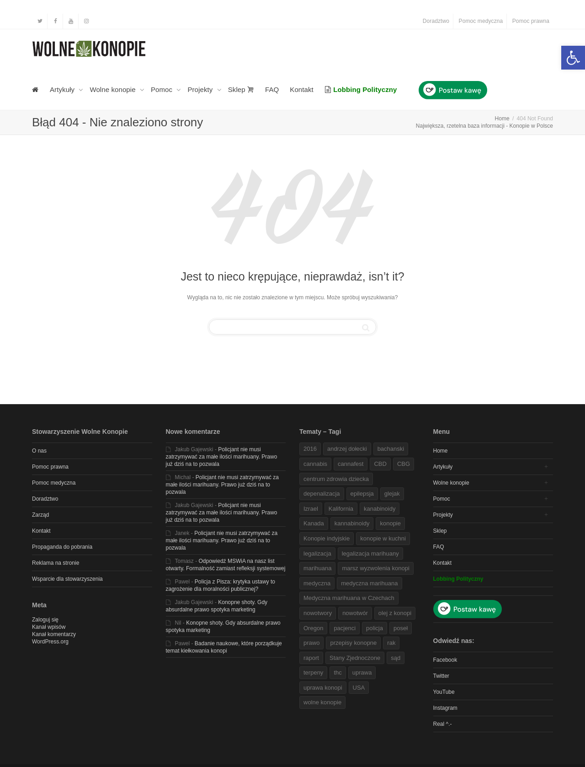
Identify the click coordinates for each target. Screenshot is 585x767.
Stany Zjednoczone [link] (355, 657)
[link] (573, 58)
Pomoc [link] (162, 89)
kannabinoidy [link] (352, 523)
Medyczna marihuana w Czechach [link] (348, 597)
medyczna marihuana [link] (369, 583)
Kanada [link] (313, 523)
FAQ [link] (272, 89)
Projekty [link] (200, 89)
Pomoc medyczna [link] (481, 21)
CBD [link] (380, 463)
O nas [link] (39, 451)
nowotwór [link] (355, 613)
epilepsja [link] (362, 493)
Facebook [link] (445, 660)
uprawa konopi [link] (322, 687)
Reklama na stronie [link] (55, 563)
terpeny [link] (313, 672)
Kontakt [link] (302, 89)
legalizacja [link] (317, 553)
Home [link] (440, 451)
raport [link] (311, 657)
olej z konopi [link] (394, 613)
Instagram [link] (445, 708)
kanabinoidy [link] (379, 508)
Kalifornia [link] (341, 508)
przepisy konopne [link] (353, 642)
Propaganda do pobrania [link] (62, 547)
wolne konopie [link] (322, 702)
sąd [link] (395, 657)
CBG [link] (403, 463)
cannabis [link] (315, 463)
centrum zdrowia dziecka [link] (336, 478)
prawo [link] (311, 642)
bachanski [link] (391, 448)
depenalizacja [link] (321, 493)
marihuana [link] (317, 568)
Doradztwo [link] (436, 21)
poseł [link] (401, 628)
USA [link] (359, 687)
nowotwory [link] (317, 613)
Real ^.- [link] (442, 724)
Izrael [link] (310, 508)
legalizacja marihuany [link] (370, 553)
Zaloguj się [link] (45, 619)
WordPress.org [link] (50, 641)
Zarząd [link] (40, 515)
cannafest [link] (350, 463)
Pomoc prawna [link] (530, 21)
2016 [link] (310, 448)
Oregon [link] (313, 628)
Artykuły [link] (63, 89)
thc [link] (337, 672)
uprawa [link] (362, 672)
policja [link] (374, 628)
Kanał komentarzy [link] (54, 634)
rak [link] (391, 642)
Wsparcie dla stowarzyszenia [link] (67, 579)
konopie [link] (390, 523)
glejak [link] (392, 493)
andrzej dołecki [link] (347, 448)
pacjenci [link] (345, 628)
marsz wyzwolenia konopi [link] (375, 568)
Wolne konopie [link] (114, 89)
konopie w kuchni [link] (383, 538)
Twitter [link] (441, 676)
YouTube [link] (444, 692)
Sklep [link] (241, 89)
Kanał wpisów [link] (48, 627)
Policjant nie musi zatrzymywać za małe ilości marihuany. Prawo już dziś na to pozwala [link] (221, 456)
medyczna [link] (316, 583)
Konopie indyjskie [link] (326, 538)
